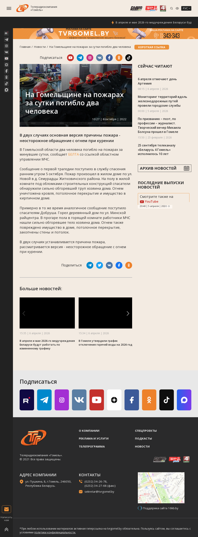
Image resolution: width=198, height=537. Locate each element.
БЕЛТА (73, 154)
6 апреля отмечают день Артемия (157, 81)
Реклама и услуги (94, 438)
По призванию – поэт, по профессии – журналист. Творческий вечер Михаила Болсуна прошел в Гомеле (159, 125)
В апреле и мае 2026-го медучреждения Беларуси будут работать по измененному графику (47, 344)
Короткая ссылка (151, 47)
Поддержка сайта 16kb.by (160, 508)
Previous (166, 206)
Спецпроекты (146, 430)
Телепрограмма (92, 446)
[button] (128, 313)
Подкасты (143, 438)
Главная (25, 47)
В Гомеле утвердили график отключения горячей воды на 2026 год (105, 342)
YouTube (149, 201)
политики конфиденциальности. (55, 532)
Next (169, 206)
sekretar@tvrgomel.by (99, 491)
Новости (40, 47)
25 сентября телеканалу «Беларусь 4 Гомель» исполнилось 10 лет (157, 149)
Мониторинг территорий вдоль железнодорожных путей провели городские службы (162, 101)
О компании (89, 430)
